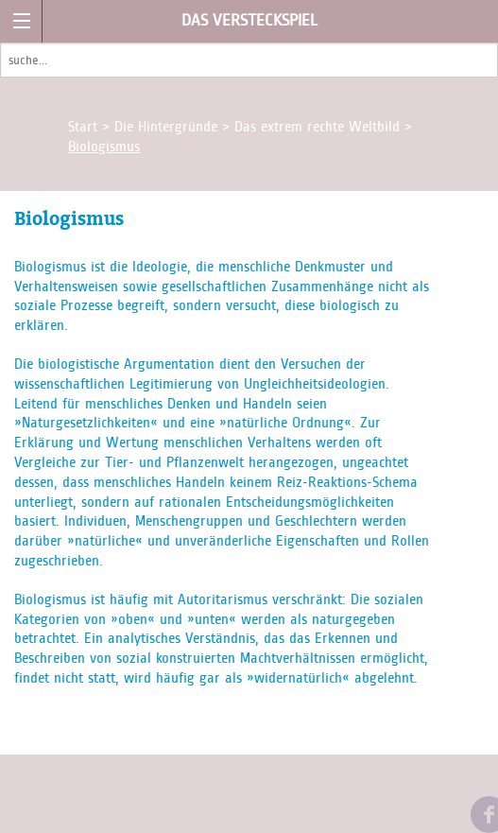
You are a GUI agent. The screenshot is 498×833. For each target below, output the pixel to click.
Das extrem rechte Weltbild (319, 126)
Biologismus (104, 146)
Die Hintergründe (168, 126)
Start (85, 126)
